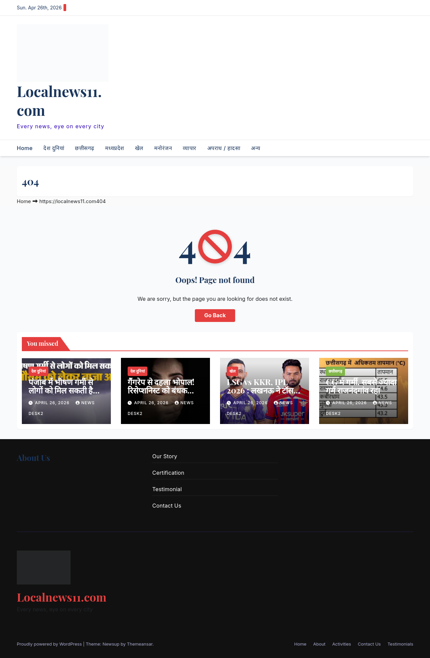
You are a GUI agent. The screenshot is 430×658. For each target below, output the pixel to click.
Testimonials (400, 644)
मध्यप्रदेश (114, 148)
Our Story (164, 456)
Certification (168, 472)
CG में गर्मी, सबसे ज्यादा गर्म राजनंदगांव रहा (361, 385)
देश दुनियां (53, 148)
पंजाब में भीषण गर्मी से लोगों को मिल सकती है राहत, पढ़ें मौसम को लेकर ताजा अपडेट (65, 394)
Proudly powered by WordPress (50, 644)
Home (25, 148)
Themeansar (140, 644)
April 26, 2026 (53, 402)
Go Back (215, 315)
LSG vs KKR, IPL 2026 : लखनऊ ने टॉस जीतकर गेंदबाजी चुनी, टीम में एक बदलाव (260, 394)
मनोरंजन (163, 148)
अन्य (255, 148)
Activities (341, 644)
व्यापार (190, 148)
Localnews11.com (59, 100)
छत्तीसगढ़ (84, 148)
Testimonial (167, 489)
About (319, 644)
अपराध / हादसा (223, 148)
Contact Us (166, 505)
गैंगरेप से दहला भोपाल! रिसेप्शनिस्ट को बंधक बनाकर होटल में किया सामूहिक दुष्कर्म (161, 394)
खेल (139, 148)
